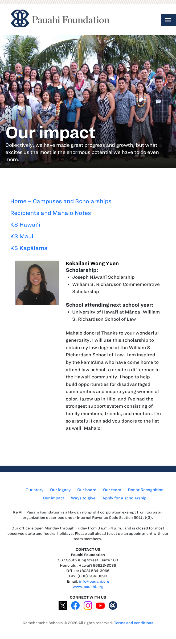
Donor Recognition (145, 490)
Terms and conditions (133, 623)
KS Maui (21, 236)
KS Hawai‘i (25, 225)
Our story (34, 490)
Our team (112, 490)
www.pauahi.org (88, 587)
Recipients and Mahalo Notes (50, 213)
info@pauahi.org (94, 581)
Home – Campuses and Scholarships (61, 201)
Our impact (53, 498)
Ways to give (83, 498)
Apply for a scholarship (124, 498)
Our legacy (60, 490)
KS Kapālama (29, 248)
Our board (86, 490)
